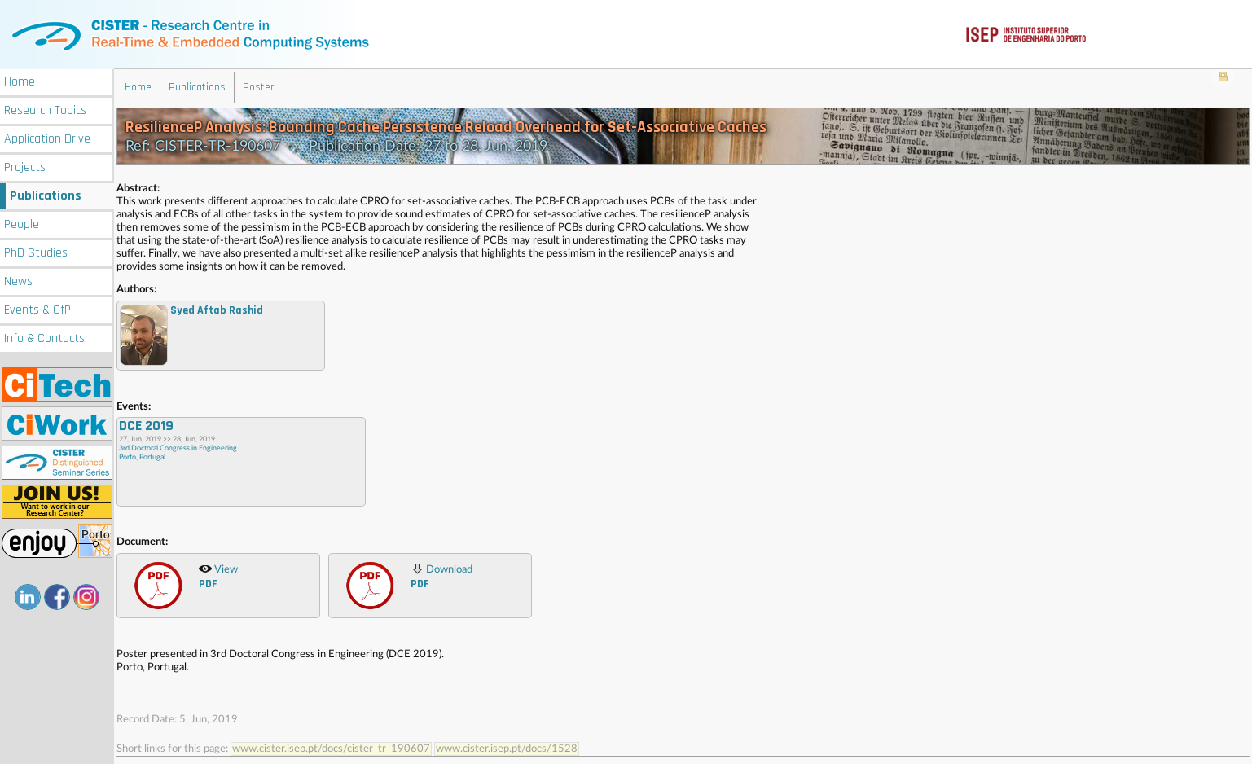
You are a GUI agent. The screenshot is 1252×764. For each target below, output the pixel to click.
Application (47, 137)
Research (45, 108)
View (218, 575)
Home (19, 80)
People (21, 222)
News (18, 279)
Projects (25, 165)
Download (441, 575)
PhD (36, 251)
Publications (45, 194)
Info (44, 336)
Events (37, 308)
